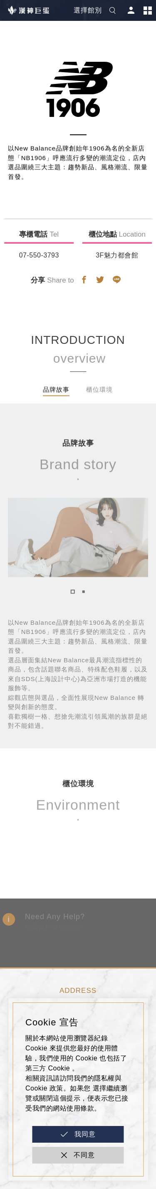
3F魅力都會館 (117, 255)
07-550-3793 (39, 255)
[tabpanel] (78, 545)
